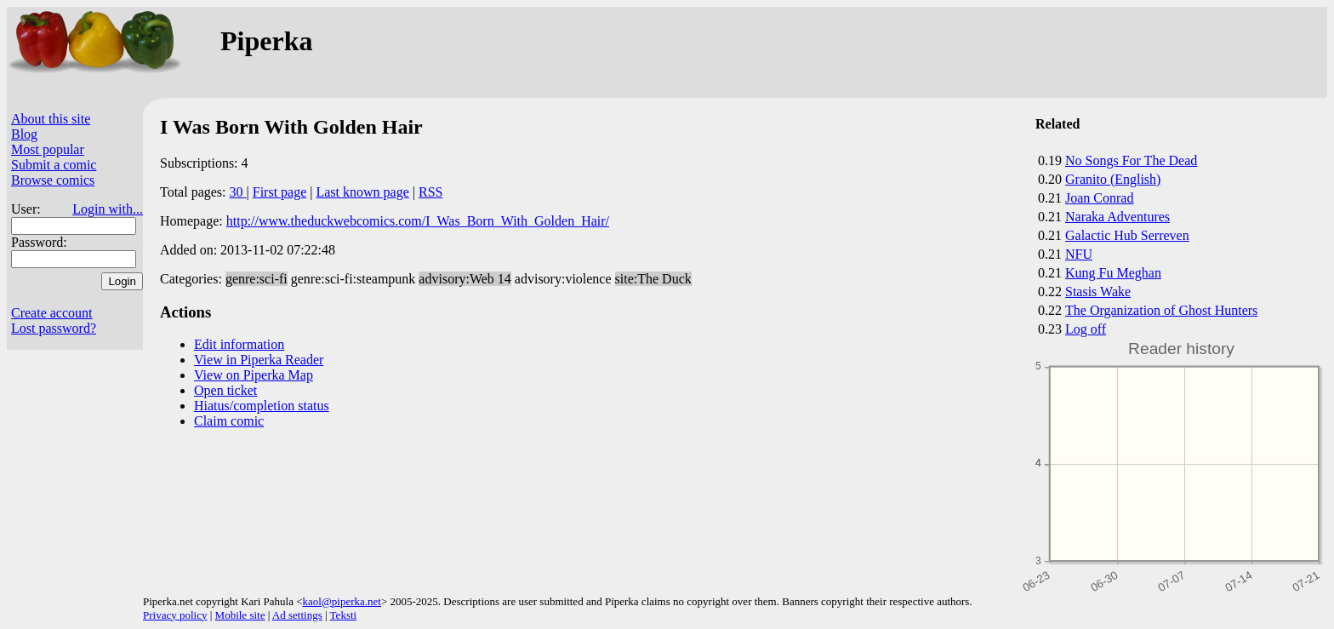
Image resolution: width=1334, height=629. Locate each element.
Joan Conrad (1099, 198)
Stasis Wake (1098, 291)
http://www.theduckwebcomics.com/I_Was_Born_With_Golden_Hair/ (417, 221)
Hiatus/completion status (261, 405)
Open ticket (225, 390)
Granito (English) (1112, 179)
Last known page (362, 192)
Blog (24, 134)
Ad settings (297, 615)
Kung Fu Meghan (1113, 273)
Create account (52, 313)
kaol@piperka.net (341, 601)
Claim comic (229, 421)
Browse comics (52, 180)
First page (280, 192)
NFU (1078, 254)
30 (238, 192)
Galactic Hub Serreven (1127, 235)
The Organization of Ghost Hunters (1161, 310)
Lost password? (53, 328)
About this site (50, 119)
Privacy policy (175, 615)
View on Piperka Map (253, 375)
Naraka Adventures (1117, 216)
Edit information (239, 344)
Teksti (343, 615)
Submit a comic (53, 164)
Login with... (107, 209)
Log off (1085, 329)
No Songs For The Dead (1131, 160)
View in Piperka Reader (258, 359)
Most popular (47, 149)
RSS (430, 192)
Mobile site (240, 615)
